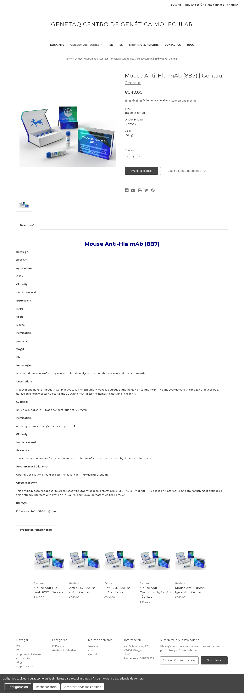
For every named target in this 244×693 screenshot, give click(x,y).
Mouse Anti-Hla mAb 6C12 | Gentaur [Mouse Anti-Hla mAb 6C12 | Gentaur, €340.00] (49, 590)
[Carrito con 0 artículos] (232, 4)
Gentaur (93, 646)
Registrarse (215, 4)
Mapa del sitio (25, 666)
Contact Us (173, 44)
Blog (190, 44)
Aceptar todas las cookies (82, 687)
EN (111, 44)
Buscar (176, 4)
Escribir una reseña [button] (183, 100)
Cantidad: (131, 150)
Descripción (28, 225)
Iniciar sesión (194, 4)
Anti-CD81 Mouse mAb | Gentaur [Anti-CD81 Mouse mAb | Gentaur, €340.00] (117, 590)
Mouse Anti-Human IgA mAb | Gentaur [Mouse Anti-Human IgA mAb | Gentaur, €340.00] (190, 590)
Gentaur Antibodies (86, 44)
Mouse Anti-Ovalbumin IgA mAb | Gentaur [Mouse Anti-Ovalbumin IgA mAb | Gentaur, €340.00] (155, 592)
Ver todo (93, 654)
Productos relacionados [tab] (36, 529)
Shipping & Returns (144, 44)
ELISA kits (57, 44)
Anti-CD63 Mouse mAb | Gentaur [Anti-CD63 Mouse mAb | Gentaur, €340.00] (82, 590)
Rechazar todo (46, 687)
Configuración (18, 687)
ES (121, 44)
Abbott (92, 650)
